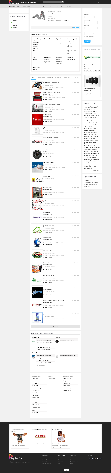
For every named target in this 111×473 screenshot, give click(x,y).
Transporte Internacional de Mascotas (18, 430)
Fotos (27, 2)
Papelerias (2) (67, 388)
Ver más (56, 326)
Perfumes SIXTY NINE (89, 151)
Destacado (58, 77)
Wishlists (69, 6)
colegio (91, 147)
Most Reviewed (41, 77)
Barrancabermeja (89, 109)
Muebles (58, 59)
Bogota (58, 39)
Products (15, 20)
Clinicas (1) (35, 385)
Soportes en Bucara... (89, 88)
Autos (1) (34, 381)
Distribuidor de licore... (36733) (44, 340)
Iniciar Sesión (93, 2)
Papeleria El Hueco (47, 250)
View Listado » (34, 27)
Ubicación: (86, 25)
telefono (87, 107)
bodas (91, 123)
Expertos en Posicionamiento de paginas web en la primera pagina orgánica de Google (60, 445)
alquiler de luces (88, 119)
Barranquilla (47, 39)
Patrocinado (66, 77)
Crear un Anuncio (96, 426)
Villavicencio (36, 67)
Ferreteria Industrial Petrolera (54, 11)
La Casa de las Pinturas (48, 225)
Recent (33, 77)
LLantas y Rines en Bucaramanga (51, 137)
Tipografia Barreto (47, 200)
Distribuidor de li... (89, 64)
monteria (86, 130)
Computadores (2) (36, 388)
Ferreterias (35, 42)
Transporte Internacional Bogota (39, 429)
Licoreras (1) (35, 402)
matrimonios (87, 115)
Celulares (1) (35, 383)
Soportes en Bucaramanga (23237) (45, 342)
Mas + (12, 451)
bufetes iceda (96, 159)
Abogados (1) (35, 378)
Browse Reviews (61, 6)
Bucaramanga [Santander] (90, 182)
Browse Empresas (37, 6)
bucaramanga (88, 111)
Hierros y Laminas (47, 187)
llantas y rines (87, 134)
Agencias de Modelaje (70, 45)
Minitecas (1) (35, 390)
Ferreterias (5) (67, 378)
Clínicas (57, 43)
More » (61, 20)
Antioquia (86, 186)
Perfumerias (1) (36, 397)
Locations (45, 6)
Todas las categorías (36, 34)
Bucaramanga (87, 66)
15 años (86, 157)
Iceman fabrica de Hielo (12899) (44, 355)
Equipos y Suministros (47, 60)
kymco (95, 123)
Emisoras (35, 48)
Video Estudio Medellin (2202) (67, 340)
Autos (68, 43)
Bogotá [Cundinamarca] (90, 184)
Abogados (69, 41)
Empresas (15, 22)
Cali (34, 57)
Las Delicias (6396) (41, 365)
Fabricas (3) (66, 383)
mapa (95, 111)
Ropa (34, 69)
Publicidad (58, 63)
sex (92, 161)
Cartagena (46, 57)
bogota (93, 115)
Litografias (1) (67, 390)
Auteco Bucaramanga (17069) (43, 349)
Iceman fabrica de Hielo (48, 162)
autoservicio (95, 119)
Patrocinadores (74, 461)
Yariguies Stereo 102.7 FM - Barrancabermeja (53, 300)
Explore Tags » (96, 170)
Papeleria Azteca (47, 263)
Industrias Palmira (47, 114)
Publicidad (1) (51, 378)
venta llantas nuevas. (93, 149)
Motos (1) (34, 392)
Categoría (86, 31)
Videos (72, 459)
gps (85, 113)
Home (22, 2)
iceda (94, 128)
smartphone (95, 140)
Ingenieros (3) (67, 381)
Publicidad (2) (35, 404)
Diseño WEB (44, 459)
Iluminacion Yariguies (94, 155)
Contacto (55, 470)
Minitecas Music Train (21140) (43, 347)
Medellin (58, 57)
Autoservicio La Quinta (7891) (43, 360)
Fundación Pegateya (46, 463)
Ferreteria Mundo (47, 237)
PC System (93, 165)
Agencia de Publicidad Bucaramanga (51, 104)
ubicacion (90, 113)
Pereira (69, 57)
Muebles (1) (35, 395)
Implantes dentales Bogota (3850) (68, 355)
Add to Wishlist (48, 89)
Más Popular (50, 77)
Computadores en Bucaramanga (51, 82)
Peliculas (33, 2)
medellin (86, 155)
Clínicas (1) (35, 412)
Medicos (35, 59)
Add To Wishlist (50, 15)
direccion (94, 107)
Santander (86, 180)
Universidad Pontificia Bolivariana (51, 175)
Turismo (15, 27)
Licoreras (58, 61)
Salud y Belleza (71, 59)
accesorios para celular (89, 125)
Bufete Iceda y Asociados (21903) (44, 345)
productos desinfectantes (90, 142)
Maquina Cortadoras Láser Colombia (52, 92)
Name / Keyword (88, 20)
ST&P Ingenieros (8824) (42, 358)
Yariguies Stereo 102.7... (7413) (44, 362)
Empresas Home (27, 6)
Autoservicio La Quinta (48, 275)
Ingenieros (35, 44)
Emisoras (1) (66, 385)
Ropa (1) (34, 400)
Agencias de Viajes (71, 50)
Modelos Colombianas (75, 458)
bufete (86, 121)
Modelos (15, 25)
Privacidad (44, 461)
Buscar (87, 41)
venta (95, 113)
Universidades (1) (36, 407)
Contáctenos (45, 458)
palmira (90, 121)
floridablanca (87, 161)
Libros (71, 463)
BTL (98, 123)
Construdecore (46, 212)
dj (85, 126)
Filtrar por (86, 14)
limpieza (97, 125)
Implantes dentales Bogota (49, 127)
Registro (99, 2)
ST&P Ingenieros (47, 288)
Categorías (52, 6)
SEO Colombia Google (57, 429)
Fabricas (35, 46)
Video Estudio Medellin (48, 150)
